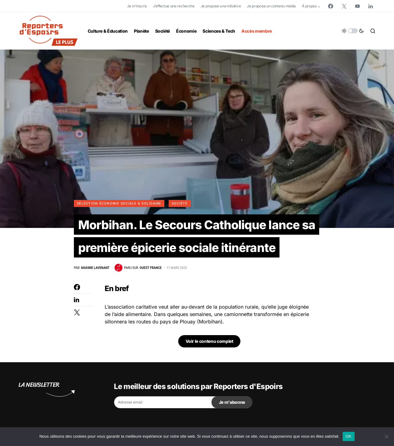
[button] (353, 31)
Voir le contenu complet (209, 342)
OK (349, 436)
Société (180, 203)
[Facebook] (331, 6)
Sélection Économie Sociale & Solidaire (119, 203)
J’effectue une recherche (174, 6)
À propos (309, 6)
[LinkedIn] (371, 6)
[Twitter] (344, 6)
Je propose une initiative (221, 6)
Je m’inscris (137, 6)
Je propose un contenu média (271, 6)
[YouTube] (357, 6)
